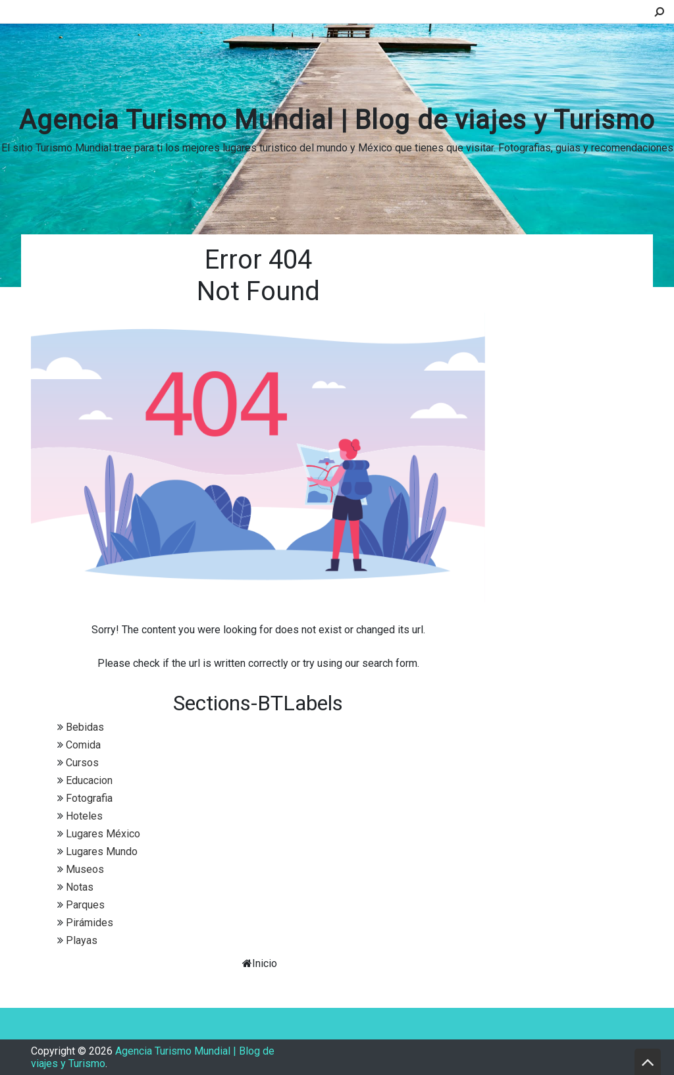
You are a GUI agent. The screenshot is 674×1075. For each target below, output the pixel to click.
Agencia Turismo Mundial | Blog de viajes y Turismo (337, 120)
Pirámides (89, 922)
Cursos (82, 762)
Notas (79, 887)
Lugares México (103, 833)
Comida (83, 745)
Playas (81, 940)
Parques (85, 905)
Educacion (89, 780)
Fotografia (89, 798)
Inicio (264, 963)
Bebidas (85, 727)
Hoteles (84, 816)
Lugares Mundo (102, 851)
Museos (85, 869)
